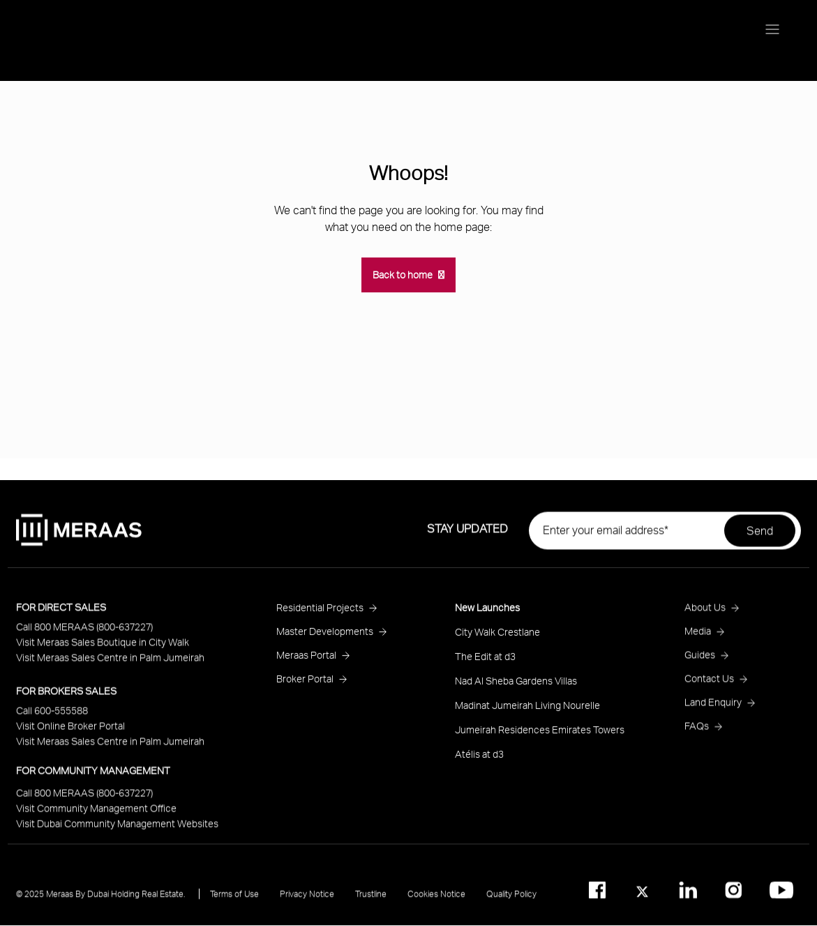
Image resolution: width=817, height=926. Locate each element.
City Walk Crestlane (497, 637)
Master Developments (324, 636)
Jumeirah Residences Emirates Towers (539, 734)
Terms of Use (234, 899)
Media (697, 636)
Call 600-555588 (52, 716)
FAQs (696, 731)
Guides (699, 660)
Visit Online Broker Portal (70, 731)
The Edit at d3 (485, 661)
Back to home (403, 275)
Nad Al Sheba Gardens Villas (516, 686)
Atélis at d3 (479, 759)
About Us (705, 612)
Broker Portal (304, 683)
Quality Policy (511, 899)
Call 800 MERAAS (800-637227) (84, 632)
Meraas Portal (306, 660)
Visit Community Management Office (96, 813)
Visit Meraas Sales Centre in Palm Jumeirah (110, 663)
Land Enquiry (713, 707)
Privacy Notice (307, 899)
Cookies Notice (436, 899)
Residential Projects (319, 612)
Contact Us (709, 683)
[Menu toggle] (772, 30)
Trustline (371, 899)
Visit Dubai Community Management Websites (117, 829)
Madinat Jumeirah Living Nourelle (527, 710)
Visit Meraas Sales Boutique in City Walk (102, 647)
